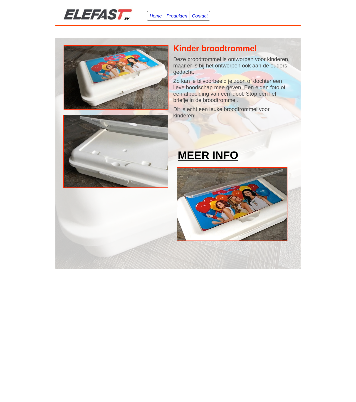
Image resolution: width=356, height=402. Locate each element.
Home (156, 15)
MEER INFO (208, 155)
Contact (200, 15)
